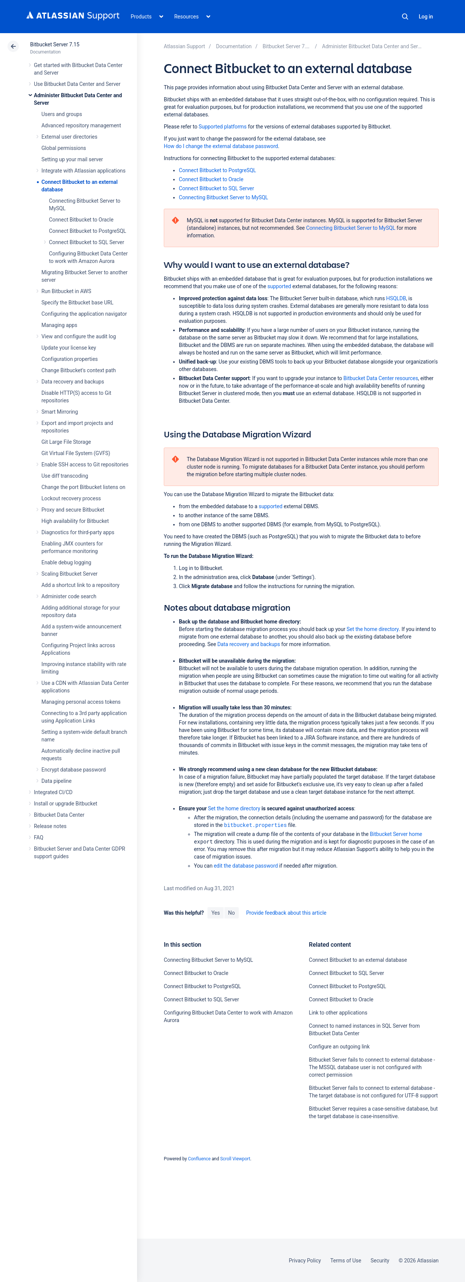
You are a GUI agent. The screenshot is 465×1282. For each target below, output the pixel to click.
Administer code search (68, 596)
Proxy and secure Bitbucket (72, 510)
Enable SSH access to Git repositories (84, 464)
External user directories (69, 137)
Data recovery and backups (72, 382)
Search (405, 17)
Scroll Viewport (235, 1158)
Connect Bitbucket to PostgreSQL (87, 231)
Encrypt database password (73, 770)
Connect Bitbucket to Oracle (81, 220)
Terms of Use (345, 1261)
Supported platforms (223, 127)
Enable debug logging (66, 562)
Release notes (50, 826)
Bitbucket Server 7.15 (54, 44)
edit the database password (246, 866)
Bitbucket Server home (396, 834)
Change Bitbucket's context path (78, 370)
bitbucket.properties (255, 824)
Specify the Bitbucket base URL (77, 302)
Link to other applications (338, 1013)
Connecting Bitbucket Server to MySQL (223, 197)
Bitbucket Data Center (59, 815)
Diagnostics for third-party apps (77, 532)
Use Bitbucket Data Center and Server (77, 84)
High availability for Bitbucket (75, 521)
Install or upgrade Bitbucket (65, 804)
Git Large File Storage (66, 442)
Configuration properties (69, 359)
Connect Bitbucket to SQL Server (86, 242)
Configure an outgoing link (339, 1047)
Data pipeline (56, 781)
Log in (426, 17)
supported (279, 286)
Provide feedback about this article (286, 913)
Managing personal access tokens (80, 702)
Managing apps (59, 325)
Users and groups (61, 114)
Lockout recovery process (71, 498)
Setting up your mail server (72, 159)
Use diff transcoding (64, 476)
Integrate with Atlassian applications (83, 171)
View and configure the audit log (78, 336)
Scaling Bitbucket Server (69, 574)
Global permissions (63, 148)
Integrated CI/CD (53, 792)
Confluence (199, 1158)
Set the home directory (372, 629)
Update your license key (68, 348)
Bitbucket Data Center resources (380, 378)
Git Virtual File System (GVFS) (75, 453)
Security (379, 1261)
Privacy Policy (305, 1261)
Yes (215, 913)
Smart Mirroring (59, 412)
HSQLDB (396, 298)
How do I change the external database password (221, 146)
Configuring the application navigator (84, 314)
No (231, 913)
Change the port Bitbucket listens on (83, 487)
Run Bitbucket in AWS (66, 291)
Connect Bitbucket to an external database (358, 960)
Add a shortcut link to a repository (80, 585)
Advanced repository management (81, 125)
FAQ (38, 837)
